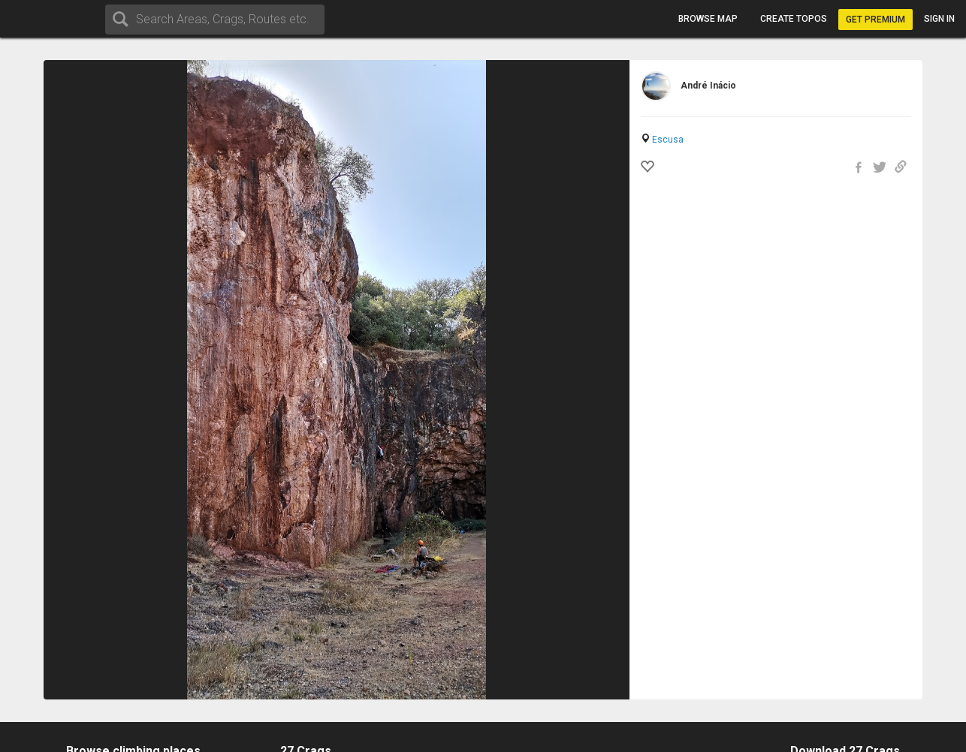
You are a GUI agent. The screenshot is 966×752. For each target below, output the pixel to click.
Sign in (939, 19)
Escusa (668, 139)
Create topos (793, 19)
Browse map (708, 19)
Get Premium (875, 19)
